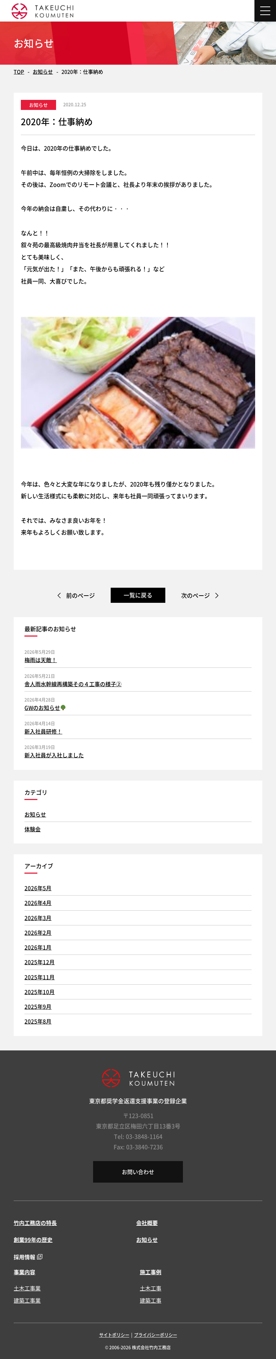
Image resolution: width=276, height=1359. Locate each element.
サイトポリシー (114, 1335)
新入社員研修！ (43, 731)
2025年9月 (37, 1006)
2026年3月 (37, 917)
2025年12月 (39, 962)
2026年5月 (37, 888)
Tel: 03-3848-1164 (138, 1136)
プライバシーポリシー (155, 1335)
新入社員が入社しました (54, 755)
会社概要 (147, 1222)
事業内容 (24, 1272)
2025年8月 (37, 1021)
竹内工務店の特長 (35, 1222)
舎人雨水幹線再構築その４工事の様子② (72, 684)
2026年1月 (37, 947)
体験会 (32, 829)
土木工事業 (27, 1288)
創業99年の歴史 (33, 1239)
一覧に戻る (138, 595)
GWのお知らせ (45, 707)
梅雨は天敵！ (40, 660)
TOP (19, 71)
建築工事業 (27, 1300)
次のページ (195, 595)
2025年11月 (39, 977)
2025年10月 (39, 991)
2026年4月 (37, 902)
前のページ (80, 595)
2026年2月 (37, 932)
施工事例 (150, 1272)
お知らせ (43, 71)
